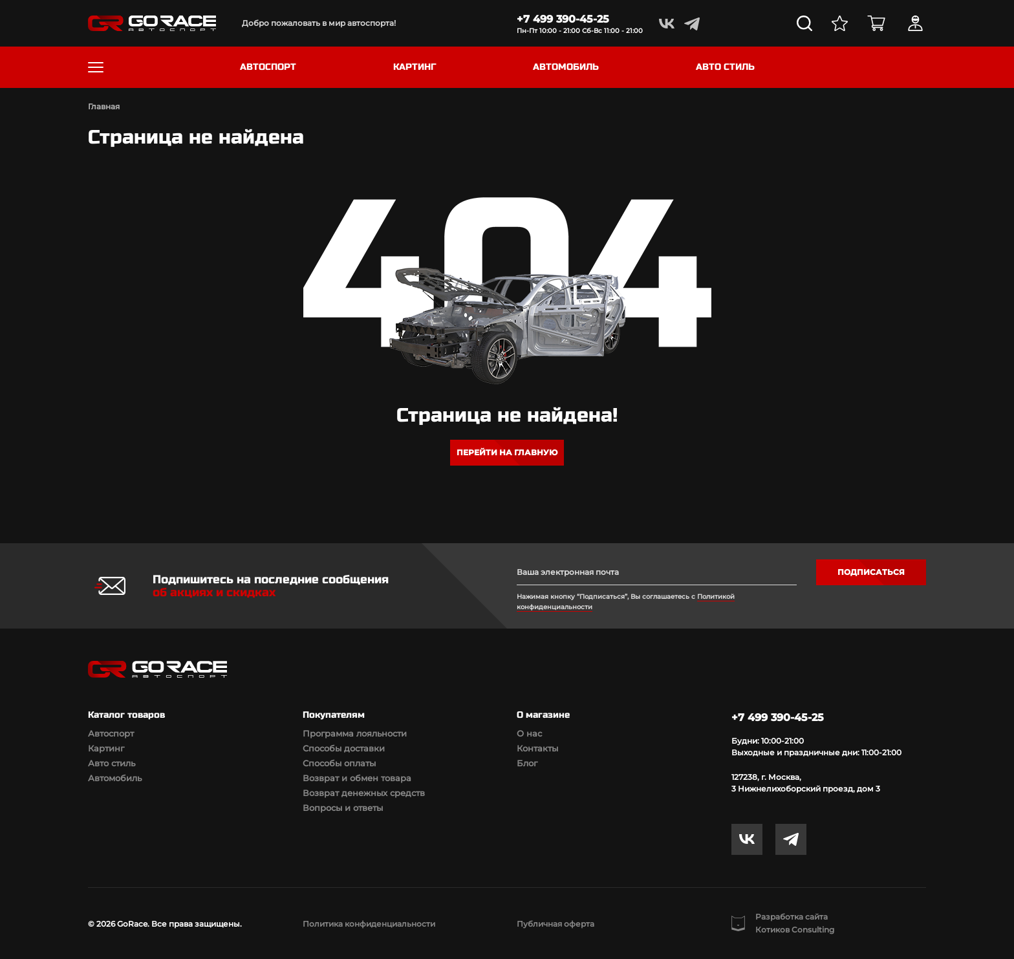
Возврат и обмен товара (357, 778)
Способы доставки (344, 748)
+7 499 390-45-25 (563, 19)
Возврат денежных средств (364, 793)
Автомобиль (115, 778)
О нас (529, 733)
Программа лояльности (355, 733)
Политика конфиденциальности (369, 924)
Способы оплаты (339, 763)
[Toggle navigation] (95, 67)
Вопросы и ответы (343, 808)
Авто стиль (111, 763)
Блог (527, 763)
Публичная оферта (555, 924)
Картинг (106, 748)
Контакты (537, 748)
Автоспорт (111, 733)
